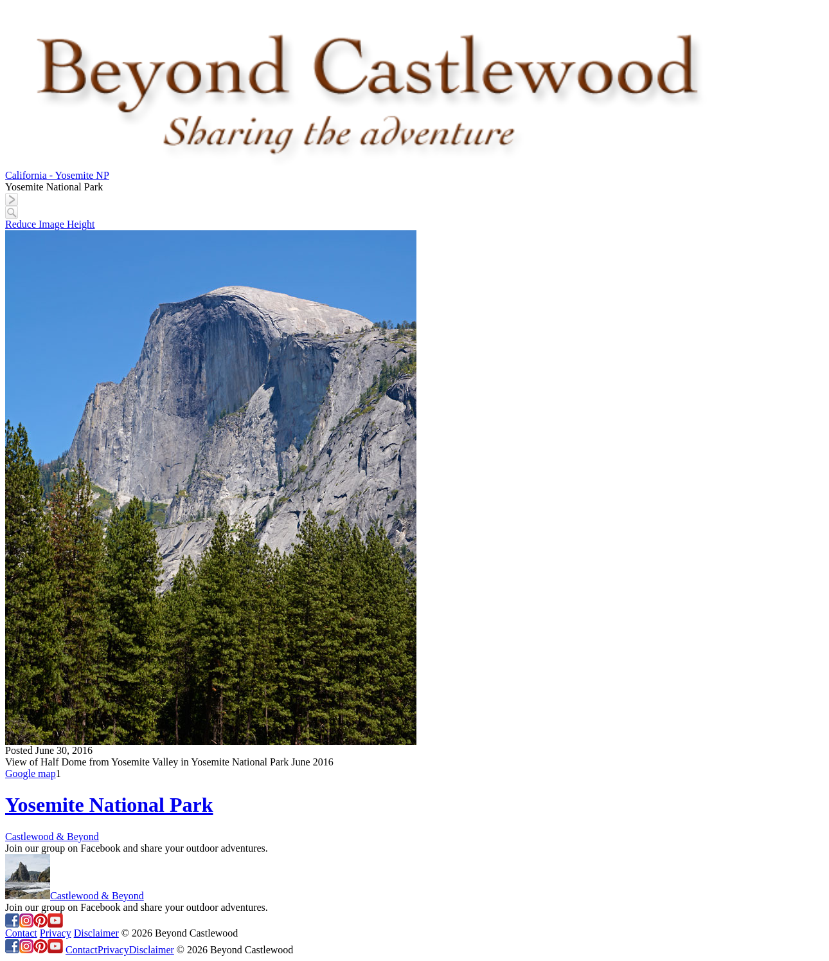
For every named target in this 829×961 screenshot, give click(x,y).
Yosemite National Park (109, 804)
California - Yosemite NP (57, 175)
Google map (30, 773)
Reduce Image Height (50, 224)
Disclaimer (96, 933)
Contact (21, 933)
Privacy (55, 933)
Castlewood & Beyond (52, 836)
